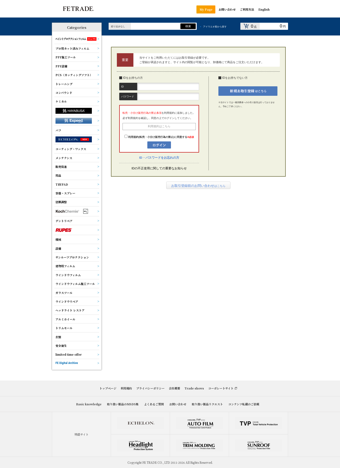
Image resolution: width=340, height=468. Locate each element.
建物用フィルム (65, 266)
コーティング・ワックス (70, 149)
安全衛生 (61, 346)
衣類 (58, 337)
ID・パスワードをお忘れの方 (159, 157)
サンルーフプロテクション (72, 257)
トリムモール (63, 328)
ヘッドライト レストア (70, 310)
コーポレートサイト (221, 388)
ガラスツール (63, 293)
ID (122, 86)
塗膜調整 (61, 202)
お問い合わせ (177, 404)
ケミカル (61, 101)
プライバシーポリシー (150, 388)
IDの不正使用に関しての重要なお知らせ (159, 168)
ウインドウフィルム (68, 275)
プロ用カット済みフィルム (72, 48)
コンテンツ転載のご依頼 (243, 404)
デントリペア (63, 221)
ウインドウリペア (66, 301)
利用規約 (126, 388)
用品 (58, 175)
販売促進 (61, 167)
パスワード (127, 96)
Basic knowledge (89, 404)
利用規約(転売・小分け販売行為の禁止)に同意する (157, 137)
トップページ (107, 388)
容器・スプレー (65, 193)
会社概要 (174, 388)
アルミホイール (65, 319)
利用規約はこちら (159, 126)
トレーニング (63, 84)
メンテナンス (63, 158)
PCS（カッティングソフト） (74, 75)
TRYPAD (61, 184)
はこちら (198, 186)
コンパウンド (63, 93)
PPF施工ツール (65, 57)
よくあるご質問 (154, 404)
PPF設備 (61, 66)
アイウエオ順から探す (215, 26)
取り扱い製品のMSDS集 (123, 404)
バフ (58, 130)
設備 (58, 248)
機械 (58, 239)
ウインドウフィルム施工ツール (75, 284)
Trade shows (194, 388)
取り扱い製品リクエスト (207, 404)
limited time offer (68, 354)
